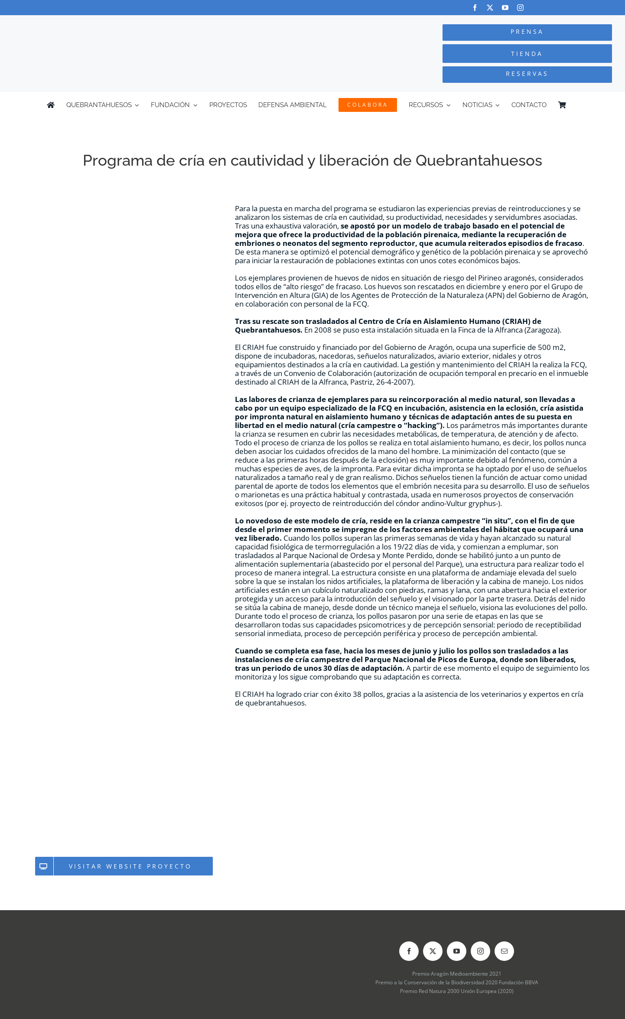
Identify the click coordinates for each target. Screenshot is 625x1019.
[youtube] (505, 7)
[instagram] (520, 7)
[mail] (504, 951)
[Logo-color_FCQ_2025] (117, 23)
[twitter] (490, 7)
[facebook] (475, 7)
